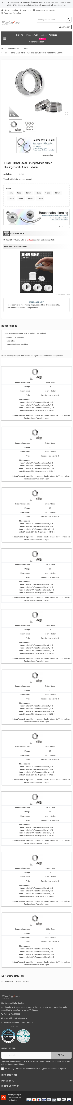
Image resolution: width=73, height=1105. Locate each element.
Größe (8, 188)
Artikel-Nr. (7, 174)
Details (52, 240)
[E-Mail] (26, 1055)
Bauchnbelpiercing (64, 227)
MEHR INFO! (11, 5)
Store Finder (26, 10)
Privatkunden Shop (9, 10)
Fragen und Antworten (11, 13)
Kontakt (50, 10)
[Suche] (53, 20)
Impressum (39, 10)
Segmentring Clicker (47, 155)
